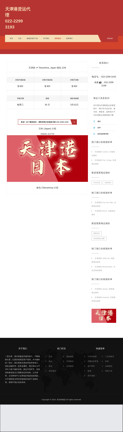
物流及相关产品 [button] (32, 38)
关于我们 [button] (46, 38)
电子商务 (91, 366)
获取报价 (58, 38)
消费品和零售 (93, 361)
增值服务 (70, 356)
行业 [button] (19, 38)
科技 (107, 361)
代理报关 (70, 361)
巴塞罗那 (108, 183)
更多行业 (108, 371)
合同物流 (70, 366)
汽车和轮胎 (92, 356)
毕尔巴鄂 (96, 183)
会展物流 (108, 366)
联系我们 (69, 38)
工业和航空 (109, 356)
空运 (50, 356)
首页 (11, 38)
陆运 (50, 366)
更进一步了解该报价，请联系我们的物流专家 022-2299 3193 (48, 122)
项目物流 (52, 371)
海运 (50, 361)
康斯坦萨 (96, 233)
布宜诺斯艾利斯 (99, 238)
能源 (89, 371)
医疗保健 (91, 376)
